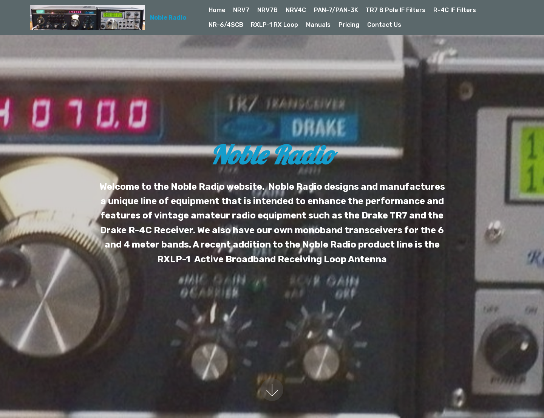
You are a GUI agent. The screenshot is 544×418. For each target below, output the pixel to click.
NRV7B (267, 10)
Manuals (318, 24)
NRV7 (241, 10)
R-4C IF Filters (454, 10)
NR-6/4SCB (226, 24)
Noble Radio (168, 17)
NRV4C (296, 10)
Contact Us (384, 24)
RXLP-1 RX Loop (274, 24)
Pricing (348, 24)
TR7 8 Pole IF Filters (395, 10)
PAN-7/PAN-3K (336, 10)
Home (217, 10)
